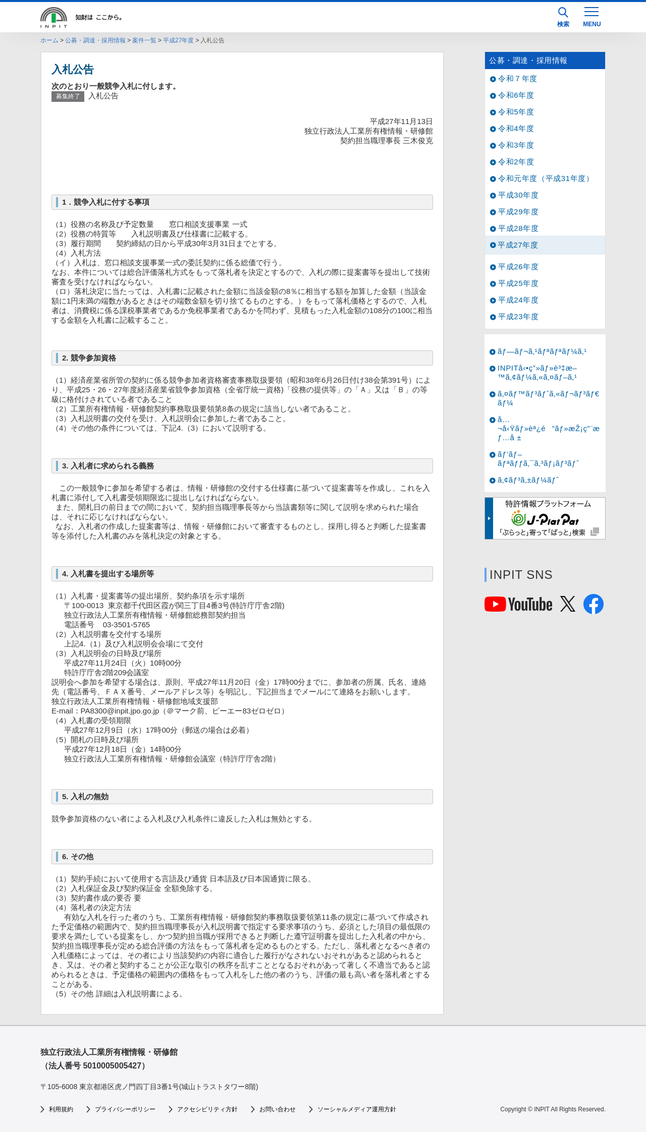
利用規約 (61, 1109)
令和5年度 (516, 111)
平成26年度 (518, 266)
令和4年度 (516, 128)
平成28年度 (518, 228)
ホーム (49, 40)
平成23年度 (518, 316)
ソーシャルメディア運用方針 (356, 1109)
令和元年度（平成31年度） (546, 178)
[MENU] (591, 16)
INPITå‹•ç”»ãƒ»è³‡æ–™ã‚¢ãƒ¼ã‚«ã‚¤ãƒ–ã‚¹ (537, 372)
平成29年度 (518, 211)
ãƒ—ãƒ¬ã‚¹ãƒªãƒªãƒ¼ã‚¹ (542, 351)
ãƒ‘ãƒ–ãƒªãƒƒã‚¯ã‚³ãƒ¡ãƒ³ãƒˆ (538, 458)
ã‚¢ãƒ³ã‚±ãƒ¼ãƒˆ (528, 479)
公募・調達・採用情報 (95, 40)
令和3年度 (516, 145)
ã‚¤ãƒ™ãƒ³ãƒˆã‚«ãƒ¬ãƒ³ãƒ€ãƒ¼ (549, 398)
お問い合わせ (277, 1109)
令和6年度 (516, 95)
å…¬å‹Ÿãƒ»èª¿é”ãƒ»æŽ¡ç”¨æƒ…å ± (549, 428)
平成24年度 (518, 299)
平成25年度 (518, 283)
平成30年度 (518, 195)
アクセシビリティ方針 (207, 1109)
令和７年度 (517, 78)
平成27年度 (178, 40)
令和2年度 (516, 161)
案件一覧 (144, 40)
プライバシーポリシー (125, 1109)
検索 (563, 17)
